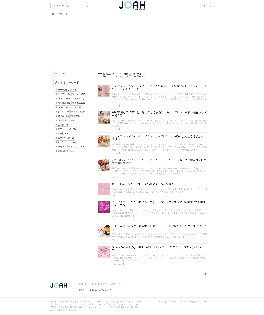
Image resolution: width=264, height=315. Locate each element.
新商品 (78, 103)
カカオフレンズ (66, 90)
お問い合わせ (105, 290)
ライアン (63, 94)
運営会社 (82, 290)
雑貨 (61, 146)
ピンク (62, 125)
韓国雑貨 (63, 103)
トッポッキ (76, 146)
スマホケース (65, 138)
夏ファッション (66, 129)
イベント (78, 111)
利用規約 (93, 290)
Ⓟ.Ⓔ (114, 177)
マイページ (206, 6)
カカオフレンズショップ (70, 98)
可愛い (78, 94)
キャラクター (65, 142)
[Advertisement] (132, 45)
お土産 (62, 111)
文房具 (62, 133)
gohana (115, 105)
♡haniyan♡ (117, 264)
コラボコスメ (65, 120)
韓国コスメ (65, 151)
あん (114, 195)
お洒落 (62, 116)
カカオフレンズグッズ (68, 107)
